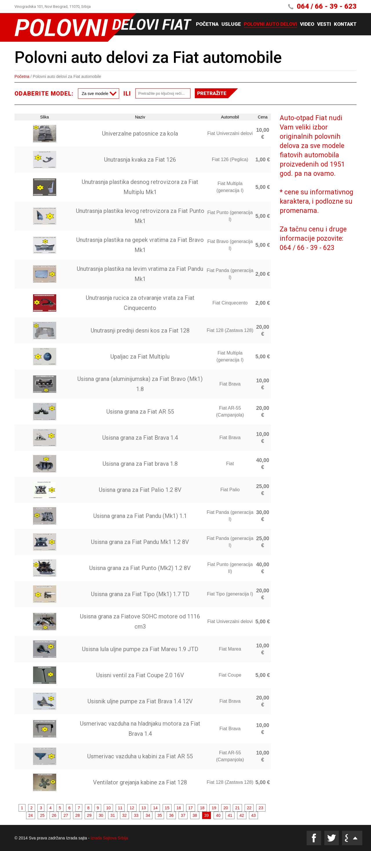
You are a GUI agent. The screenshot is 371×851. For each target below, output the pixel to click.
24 (30, 815)
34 (148, 815)
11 (120, 808)
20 (225, 808)
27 (65, 815)
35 (159, 815)
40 (218, 815)
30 (101, 815)
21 (237, 808)
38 (194, 815)
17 (190, 808)
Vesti (324, 24)
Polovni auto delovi (270, 24)
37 (183, 815)
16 (179, 808)
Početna (207, 24)
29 (89, 815)
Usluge (231, 24)
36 (171, 815)
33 (136, 815)
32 (124, 815)
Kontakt (345, 24)
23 (261, 808)
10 (108, 808)
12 (132, 808)
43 (253, 815)
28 (77, 815)
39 (206, 815)
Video (307, 24)
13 (143, 808)
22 (249, 808)
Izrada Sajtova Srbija (109, 838)
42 (241, 815)
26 (54, 815)
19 (214, 808)
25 (42, 815)
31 (112, 815)
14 (155, 808)
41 (230, 815)
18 (202, 808)
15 (167, 808)
